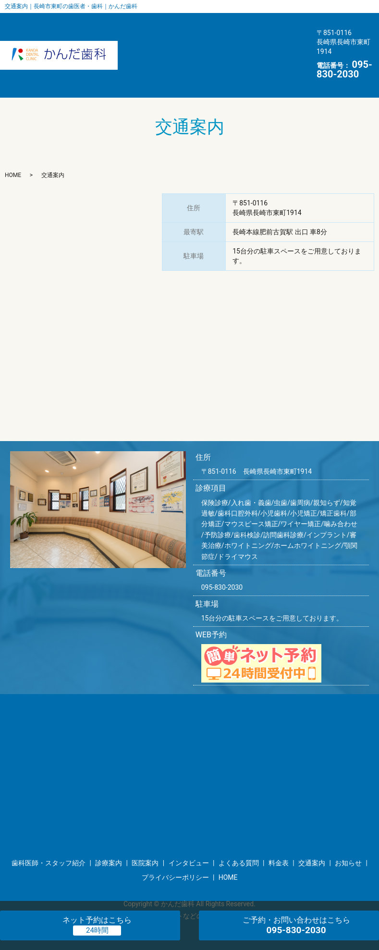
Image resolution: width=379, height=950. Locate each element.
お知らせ (120, 59)
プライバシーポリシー (175, 850)
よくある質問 (188, 41)
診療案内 (263, 23)
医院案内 (217, 23)
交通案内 (280, 41)
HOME (162, 59)
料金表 (238, 41)
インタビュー (127, 41)
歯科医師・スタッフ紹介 (145, 23)
